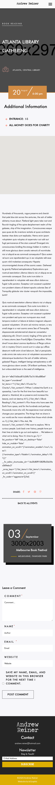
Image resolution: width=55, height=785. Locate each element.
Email (10, 641)
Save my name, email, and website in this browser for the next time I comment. (25, 678)
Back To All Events (27, 503)
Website (11, 657)
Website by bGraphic (27, 781)
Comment (13, 596)
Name (9, 626)
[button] (50, 4)
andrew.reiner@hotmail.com (27, 743)
